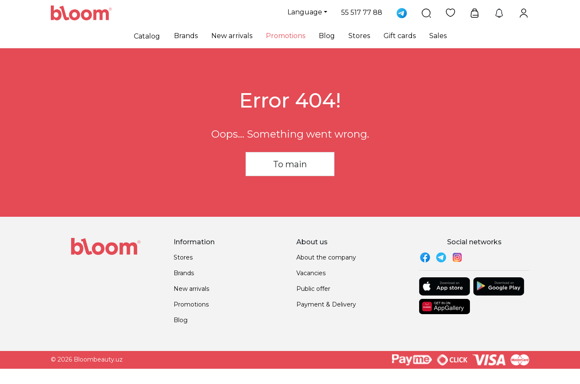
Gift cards (400, 36)
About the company (326, 257)
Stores (359, 36)
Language (304, 12)
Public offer (313, 289)
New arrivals (231, 36)
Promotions (285, 36)
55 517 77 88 (361, 12)
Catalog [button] (147, 36)
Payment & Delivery (326, 304)
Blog (327, 36)
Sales (438, 36)
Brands (186, 36)
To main (290, 164)
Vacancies (311, 273)
